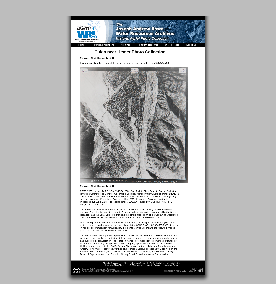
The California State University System (165, 263)
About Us (191, 44)
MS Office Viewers (136, 265)
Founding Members (103, 44)
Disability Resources (111, 263)
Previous (84, 58)
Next (93, 58)
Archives (126, 44)
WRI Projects (172, 44)
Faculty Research (149, 44)
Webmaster (198, 271)
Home (81, 44)
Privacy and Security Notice (134, 263)
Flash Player (119, 265)
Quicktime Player (171, 265)
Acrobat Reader (153, 265)
